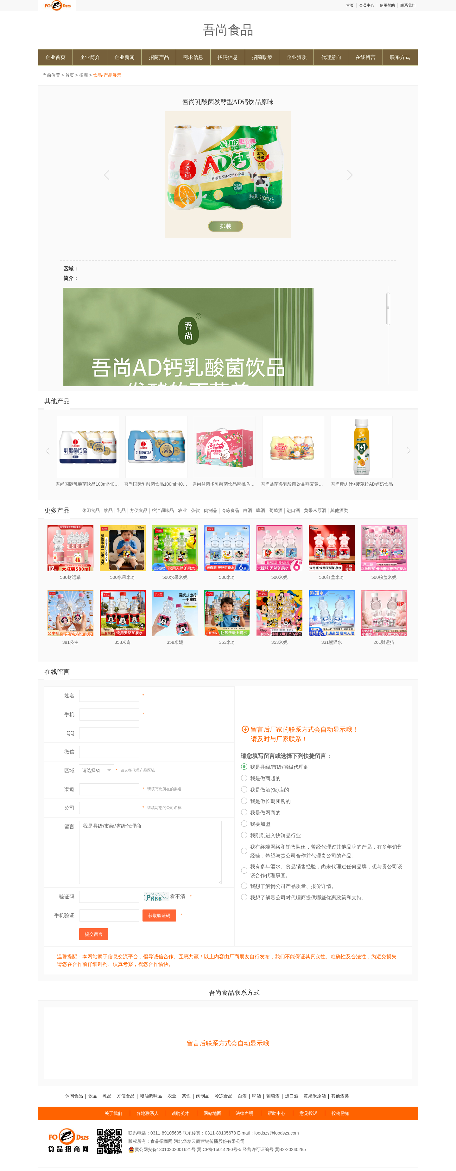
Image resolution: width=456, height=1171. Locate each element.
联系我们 (407, 5)
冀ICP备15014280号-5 (219, 1149)
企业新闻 (124, 57)
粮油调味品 (163, 510)
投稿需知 (340, 1113)
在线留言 (365, 57)
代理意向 (331, 57)
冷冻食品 (230, 510)
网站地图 (212, 1113)
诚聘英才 (180, 1113)
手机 (69, 714)
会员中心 (366, 5)
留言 (69, 826)
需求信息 (193, 57)
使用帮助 (387, 5)
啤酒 (260, 510)
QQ (70, 733)
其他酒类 (339, 510)
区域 (69, 770)
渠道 (69, 789)
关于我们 (113, 1113)
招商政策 (262, 57)
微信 (69, 751)
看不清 (177, 896)
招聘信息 (228, 57)
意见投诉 (308, 1113)
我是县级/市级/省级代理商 (150, 852)
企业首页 (55, 57)
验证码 (66, 896)
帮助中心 (276, 1113)
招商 (83, 75)
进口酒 (293, 510)
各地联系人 (147, 1113)
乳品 (121, 510)
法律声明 (244, 1113)
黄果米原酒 (315, 510)
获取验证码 (159, 915)
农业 (182, 510)
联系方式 (400, 57)
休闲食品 (91, 510)
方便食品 (139, 510)
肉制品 (210, 510)
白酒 (247, 510)
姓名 (69, 695)
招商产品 (159, 57)
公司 (69, 808)
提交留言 (94, 934)
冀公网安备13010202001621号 (162, 1149)
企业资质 (297, 57)
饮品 (108, 510)
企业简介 (90, 57)
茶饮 (195, 510)
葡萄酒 (275, 510)
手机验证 (64, 915)
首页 (350, 5)
